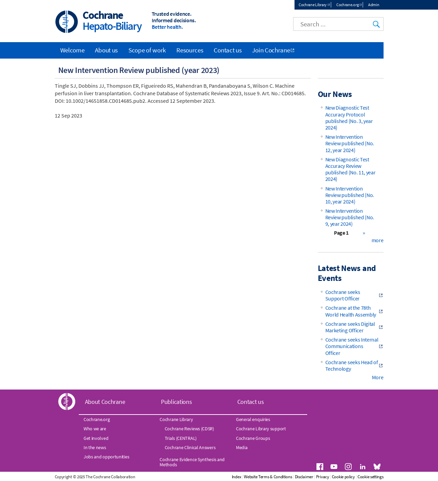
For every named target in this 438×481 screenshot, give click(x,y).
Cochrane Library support (261, 429)
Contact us (227, 50)
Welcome (72, 50)
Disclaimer (304, 477)
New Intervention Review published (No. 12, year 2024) (349, 143)
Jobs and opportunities (106, 457)
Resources (189, 50)
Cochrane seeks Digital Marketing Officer (350, 327)
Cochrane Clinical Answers (190, 447)
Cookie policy (343, 477)
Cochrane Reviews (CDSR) (189, 429)
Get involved (96, 438)
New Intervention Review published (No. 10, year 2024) (349, 195)
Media (242, 447)
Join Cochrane (271, 50)
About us (106, 50)
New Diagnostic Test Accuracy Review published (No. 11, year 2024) (350, 169)
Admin (373, 4)
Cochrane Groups (253, 438)
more (378, 240)
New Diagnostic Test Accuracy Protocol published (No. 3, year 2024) (349, 117)
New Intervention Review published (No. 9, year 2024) (349, 217)
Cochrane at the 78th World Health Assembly (350, 311)
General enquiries (253, 419)
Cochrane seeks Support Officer (342, 295)
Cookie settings (371, 477)
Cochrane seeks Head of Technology (351, 365)
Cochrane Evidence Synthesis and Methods (192, 461)
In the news (95, 447)
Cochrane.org (347, 4)
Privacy (322, 477)
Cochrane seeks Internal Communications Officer (351, 346)
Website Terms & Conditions (268, 477)
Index (236, 477)
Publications (176, 402)
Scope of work (147, 50)
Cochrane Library (313, 4)
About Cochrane (105, 402)
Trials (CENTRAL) (181, 438)
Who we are (95, 429)
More (378, 377)
